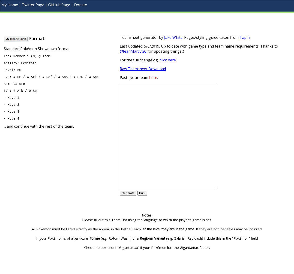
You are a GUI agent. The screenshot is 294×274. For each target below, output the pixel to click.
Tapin (245, 37)
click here (168, 60)
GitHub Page (59, 4)
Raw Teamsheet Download (143, 68)
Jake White (173, 37)
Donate (80, 4)
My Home (9, 4)
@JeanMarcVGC (133, 51)
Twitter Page (33, 4)
